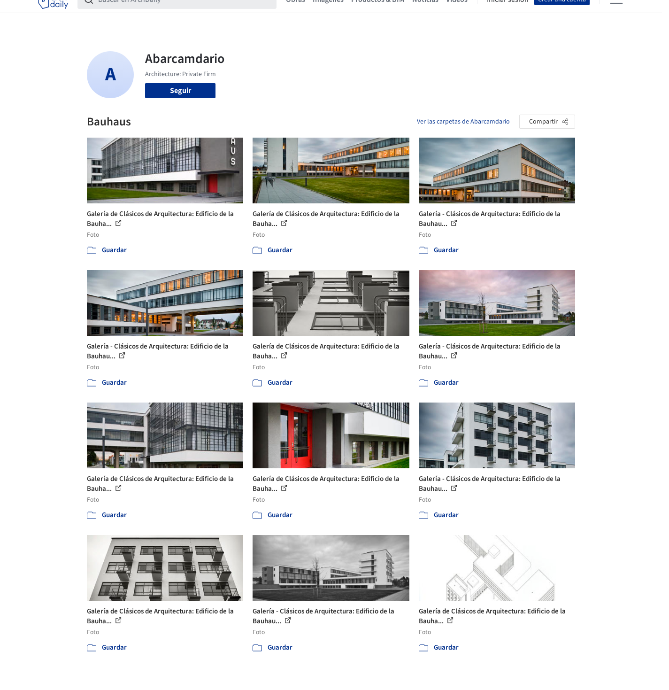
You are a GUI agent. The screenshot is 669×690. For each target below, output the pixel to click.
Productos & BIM (378, 13)
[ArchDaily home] (53, 13)
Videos (457, 13)
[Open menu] (616, 13)
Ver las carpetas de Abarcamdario (463, 121)
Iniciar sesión (508, 13)
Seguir (180, 90)
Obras (295, 13)
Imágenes (328, 13)
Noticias (425, 13)
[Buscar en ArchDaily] (184, 13)
